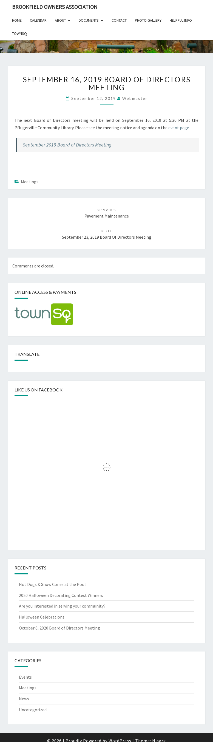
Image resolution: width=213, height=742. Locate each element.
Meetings (29, 181)
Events (25, 677)
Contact (119, 20)
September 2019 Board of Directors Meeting (67, 145)
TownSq (19, 33)
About (60, 20)
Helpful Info (181, 20)
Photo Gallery (148, 20)
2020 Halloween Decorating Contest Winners (61, 595)
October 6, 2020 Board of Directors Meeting (59, 628)
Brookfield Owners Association (55, 6)
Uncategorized (33, 709)
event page (178, 127)
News (24, 698)
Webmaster (134, 98)
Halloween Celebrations (41, 617)
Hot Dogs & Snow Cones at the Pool (52, 584)
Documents (89, 20)
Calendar (38, 20)
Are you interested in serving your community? (62, 606)
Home (17, 20)
